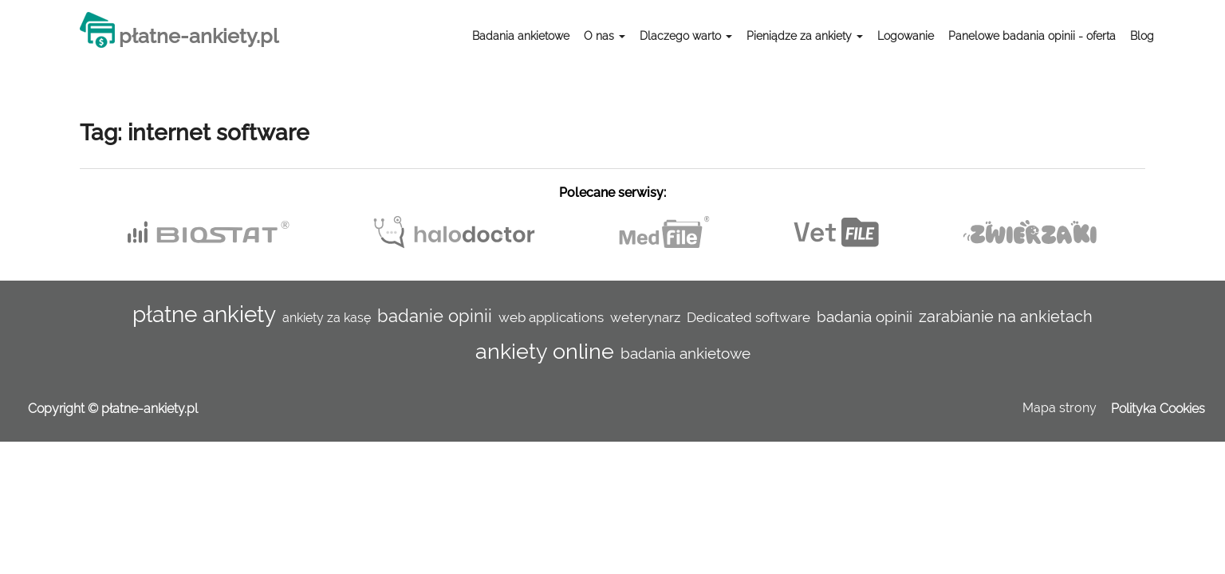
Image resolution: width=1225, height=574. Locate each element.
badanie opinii (434, 315)
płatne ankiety (204, 314)
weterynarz (645, 317)
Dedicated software (748, 317)
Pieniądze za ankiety (804, 35)
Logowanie (905, 35)
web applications (551, 317)
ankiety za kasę (326, 317)
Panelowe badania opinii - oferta (1032, 35)
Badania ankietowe (520, 35)
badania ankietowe (685, 353)
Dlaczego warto (686, 35)
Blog (1142, 35)
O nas (604, 35)
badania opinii (864, 316)
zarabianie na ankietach (1006, 316)
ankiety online (544, 351)
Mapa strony (1059, 407)
